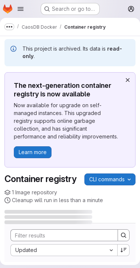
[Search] (60, 235)
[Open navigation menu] (21, 9)
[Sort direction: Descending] (124, 250)
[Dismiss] (127, 80)
